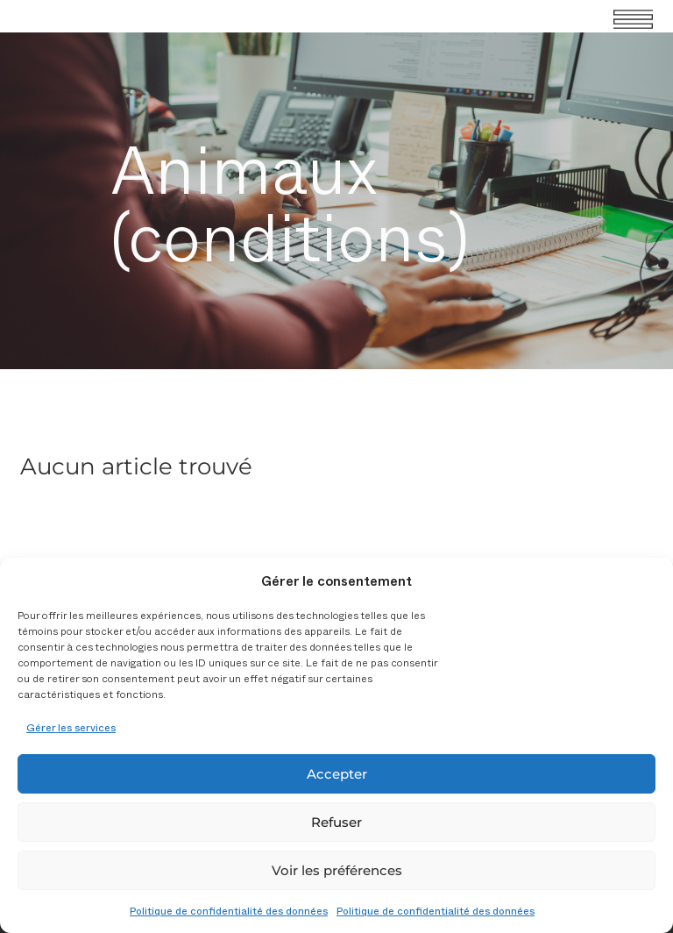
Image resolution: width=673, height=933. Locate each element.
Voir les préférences (337, 870)
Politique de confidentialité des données (229, 910)
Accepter (337, 774)
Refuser (336, 822)
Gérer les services (71, 727)
